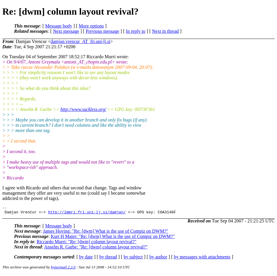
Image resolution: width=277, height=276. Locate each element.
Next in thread (165, 31)
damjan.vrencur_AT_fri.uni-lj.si (80, 41)
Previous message (102, 31)
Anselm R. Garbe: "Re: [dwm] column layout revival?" (96, 248)
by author (158, 258)
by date (86, 258)
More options (91, 25)
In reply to (136, 31)
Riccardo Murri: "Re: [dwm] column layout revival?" (86, 243)
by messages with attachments (202, 258)
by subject (133, 258)
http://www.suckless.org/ (83, 109)
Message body (58, 25)
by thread (108, 258)
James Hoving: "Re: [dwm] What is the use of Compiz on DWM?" (105, 232)
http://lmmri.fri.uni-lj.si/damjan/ (87, 213)
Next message (66, 31)
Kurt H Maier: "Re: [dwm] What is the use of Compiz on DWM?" (113, 238)
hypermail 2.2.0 (63, 269)
